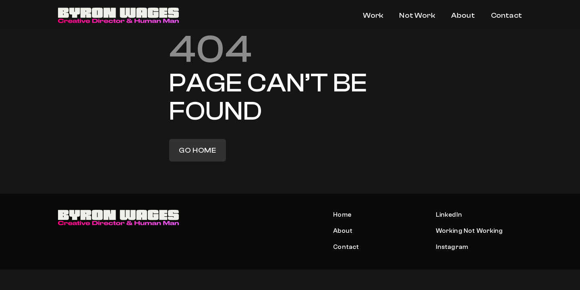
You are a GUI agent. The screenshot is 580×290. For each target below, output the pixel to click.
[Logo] (118, 15)
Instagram (452, 247)
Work (373, 15)
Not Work (417, 15)
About (463, 15)
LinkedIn (449, 214)
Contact (506, 15)
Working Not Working (469, 230)
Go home (197, 150)
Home (342, 214)
